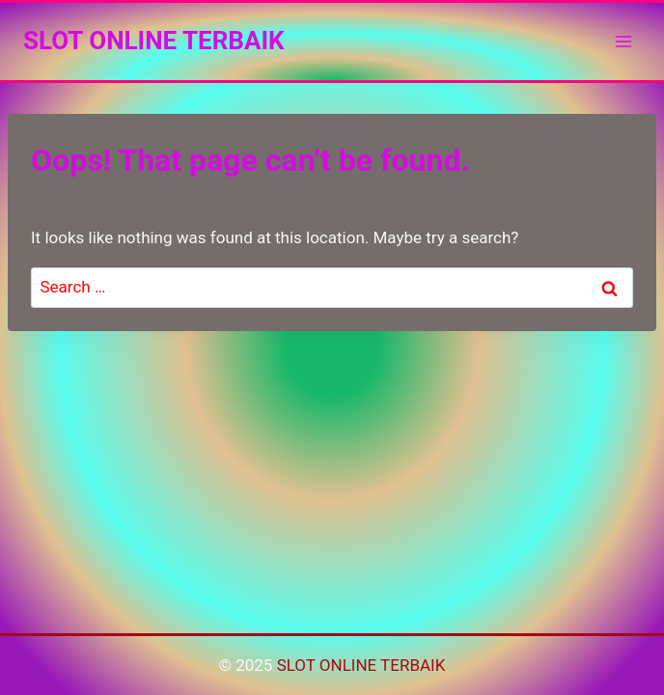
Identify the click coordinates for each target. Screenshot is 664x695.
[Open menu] (623, 41)
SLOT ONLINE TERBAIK (361, 665)
